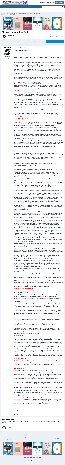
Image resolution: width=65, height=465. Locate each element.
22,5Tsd (7, 58)
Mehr (36, 6)
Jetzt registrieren (59, 2)
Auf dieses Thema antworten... (15, 427)
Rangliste (20, 10)
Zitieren (18, 414)
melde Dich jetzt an (40, 421)
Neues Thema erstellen (39, 41)
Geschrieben (19, 47)
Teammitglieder (4, 10)
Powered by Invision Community (32, 463)
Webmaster (11, 35)
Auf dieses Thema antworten (54, 41)
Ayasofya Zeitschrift (29, 6)
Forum (3, 7)
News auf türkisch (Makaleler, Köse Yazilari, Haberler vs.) (26, 37)
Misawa (20, 6)
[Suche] (47, 7)
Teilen (52, 36)
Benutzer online (13, 10)
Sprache (30, 460)
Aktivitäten (9, 6)
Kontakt (35, 460)
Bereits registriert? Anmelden (47, 2)
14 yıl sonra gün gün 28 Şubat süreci (21, 50)
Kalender (15, 6)
